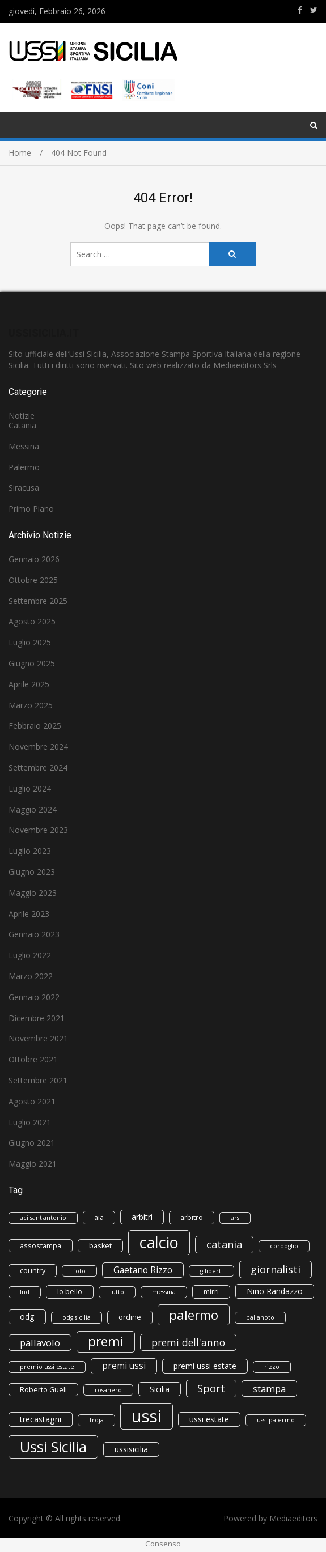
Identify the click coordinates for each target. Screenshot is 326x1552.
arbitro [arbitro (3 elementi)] (191, 1217)
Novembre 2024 (38, 746)
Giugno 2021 (32, 1142)
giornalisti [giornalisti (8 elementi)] (275, 1269)
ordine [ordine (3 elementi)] (129, 1317)
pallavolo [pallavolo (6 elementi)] (40, 1342)
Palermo (24, 467)
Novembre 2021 (38, 1038)
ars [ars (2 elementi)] (235, 1218)
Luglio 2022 (30, 955)
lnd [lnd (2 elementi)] (24, 1292)
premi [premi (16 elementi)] (106, 1341)
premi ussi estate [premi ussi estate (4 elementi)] (204, 1365)
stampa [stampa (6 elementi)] (269, 1388)
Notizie (22, 415)
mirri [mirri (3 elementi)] (211, 1291)
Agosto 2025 (32, 621)
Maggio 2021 (33, 1163)
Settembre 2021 (38, 1080)
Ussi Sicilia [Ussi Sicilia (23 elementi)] (53, 1446)
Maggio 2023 (33, 892)
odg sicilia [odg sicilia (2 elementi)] (76, 1317)
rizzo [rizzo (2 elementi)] (272, 1367)
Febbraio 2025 (35, 725)
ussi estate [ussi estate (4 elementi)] (209, 1419)
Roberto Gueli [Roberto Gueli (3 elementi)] (43, 1389)
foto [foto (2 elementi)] (79, 1271)
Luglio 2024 (30, 788)
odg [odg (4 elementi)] (27, 1316)
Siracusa (24, 487)
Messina (24, 446)
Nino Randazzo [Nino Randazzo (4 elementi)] (275, 1291)
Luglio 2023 (30, 850)
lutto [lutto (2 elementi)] (117, 1292)
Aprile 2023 (29, 913)
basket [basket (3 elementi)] (100, 1246)
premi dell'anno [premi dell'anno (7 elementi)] (188, 1342)
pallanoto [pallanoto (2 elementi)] (260, 1317)
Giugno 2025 (32, 663)
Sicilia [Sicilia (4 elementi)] (160, 1389)
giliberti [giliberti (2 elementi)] (211, 1271)
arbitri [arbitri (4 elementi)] (142, 1216)
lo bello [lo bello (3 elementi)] (69, 1291)
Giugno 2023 (32, 871)
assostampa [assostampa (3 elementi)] (40, 1246)
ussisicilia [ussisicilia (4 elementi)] (131, 1449)
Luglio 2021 (30, 1122)
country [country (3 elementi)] (32, 1270)
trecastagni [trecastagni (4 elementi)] (40, 1419)
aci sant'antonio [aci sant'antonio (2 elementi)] (43, 1218)
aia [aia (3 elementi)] (99, 1217)
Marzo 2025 (31, 705)
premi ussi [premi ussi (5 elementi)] (124, 1365)
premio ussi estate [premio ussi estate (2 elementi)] (47, 1367)
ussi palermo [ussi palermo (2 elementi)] (276, 1420)
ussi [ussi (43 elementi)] (147, 1416)
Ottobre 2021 (33, 1059)
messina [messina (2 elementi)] (164, 1292)
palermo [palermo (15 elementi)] (193, 1315)
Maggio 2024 (33, 809)
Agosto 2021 (32, 1101)
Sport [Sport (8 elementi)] (211, 1388)
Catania (22, 425)
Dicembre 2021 (37, 1018)
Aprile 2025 (29, 684)
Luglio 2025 (30, 642)
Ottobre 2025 (33, 580)
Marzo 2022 (31, 976)
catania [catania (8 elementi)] (224, 1244)
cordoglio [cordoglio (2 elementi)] (284, 1246)
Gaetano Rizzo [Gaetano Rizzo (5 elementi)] (142, 1270)
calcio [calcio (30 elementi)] (159, 1242)
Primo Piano (31, 508)
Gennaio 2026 (34, 559)
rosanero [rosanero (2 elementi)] (108, 1390)
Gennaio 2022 (34, 997)
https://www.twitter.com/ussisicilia (313, 10)
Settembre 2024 (38, 767)
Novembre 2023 (38, 829)
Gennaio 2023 (34, 934)
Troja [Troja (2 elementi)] (96, 1420)
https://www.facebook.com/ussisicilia (300, 10)
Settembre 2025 (38, 601)
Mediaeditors (293, 1518)
